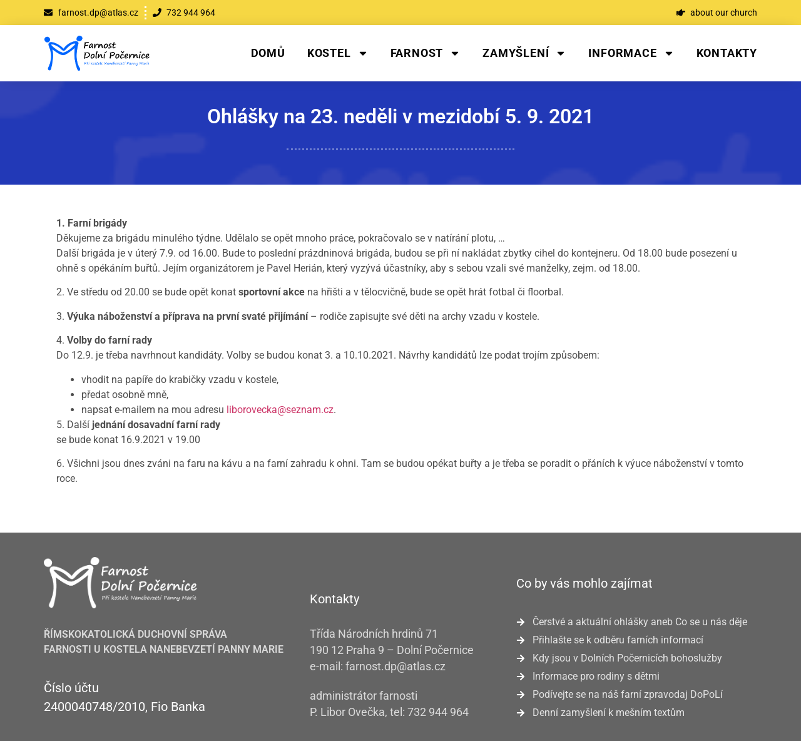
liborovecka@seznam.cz (280, 410)
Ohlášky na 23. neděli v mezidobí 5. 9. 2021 (400, 116)
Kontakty (726, 52)
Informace (631, 53)
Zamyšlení (524, 53)
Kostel (338, 53)
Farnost (425, 53)
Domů (268, 52)
